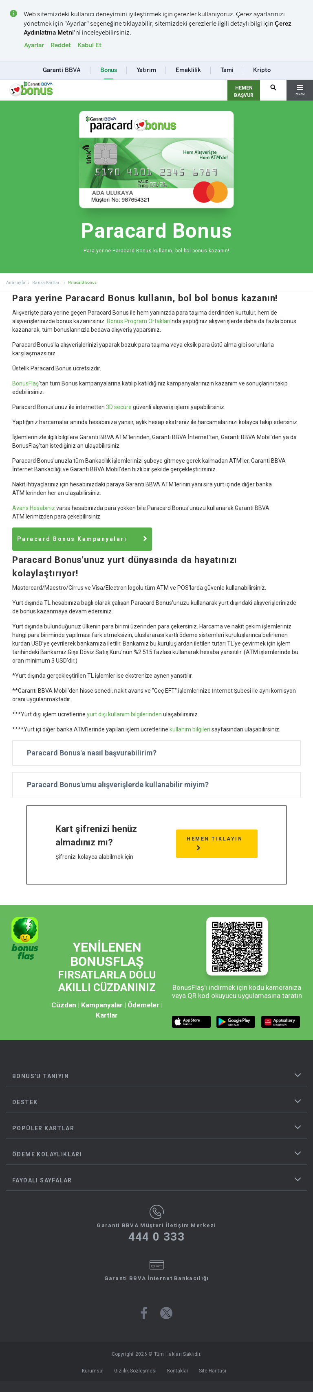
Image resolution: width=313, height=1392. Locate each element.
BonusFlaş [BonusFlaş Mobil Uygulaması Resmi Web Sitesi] (25, 383)
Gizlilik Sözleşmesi (135, 1369)
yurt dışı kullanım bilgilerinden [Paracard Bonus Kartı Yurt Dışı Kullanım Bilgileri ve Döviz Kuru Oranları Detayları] (124, 712)
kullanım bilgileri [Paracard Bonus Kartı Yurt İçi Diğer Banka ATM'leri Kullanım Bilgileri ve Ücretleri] (190, 727)
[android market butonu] (235, 1020)
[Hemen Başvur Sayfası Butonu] (243, 90)
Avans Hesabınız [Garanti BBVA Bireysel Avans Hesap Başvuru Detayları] (33, 508)
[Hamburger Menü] (300, 90)
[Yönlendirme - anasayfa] (31, 89)
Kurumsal (93, 1369)
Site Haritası (212, 1369)
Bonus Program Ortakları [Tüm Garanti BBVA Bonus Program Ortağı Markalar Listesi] (138, 321)
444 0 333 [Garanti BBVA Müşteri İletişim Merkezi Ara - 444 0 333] (156, 1235)
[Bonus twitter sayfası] (166, 1311)
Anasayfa (15, 282)
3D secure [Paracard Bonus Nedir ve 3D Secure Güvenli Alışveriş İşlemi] (119, 407)
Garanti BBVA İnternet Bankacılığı (156, 1277)
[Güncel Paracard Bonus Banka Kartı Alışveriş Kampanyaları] (91, 538)
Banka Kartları (46, 282)
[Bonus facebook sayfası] (144, 1311)
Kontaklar (177, 1369)
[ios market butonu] (191, 1020)
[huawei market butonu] (280, 1020)
